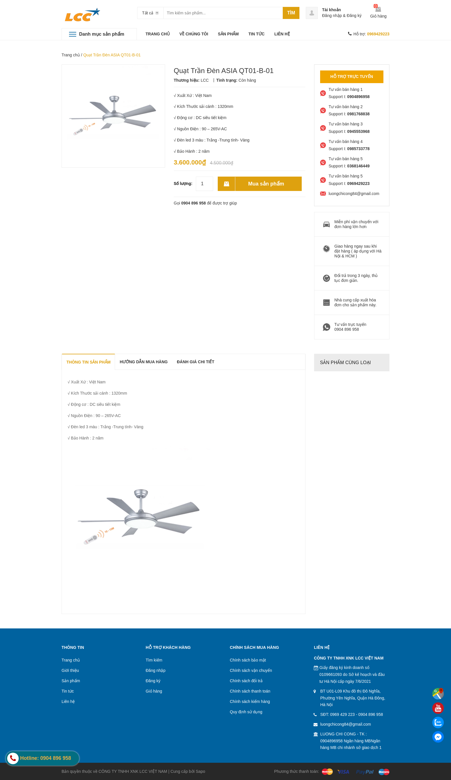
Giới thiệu (70, 670)
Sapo (200, 771)
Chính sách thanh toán (250, 691)
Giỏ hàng (154, 691)
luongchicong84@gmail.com (345, 724)
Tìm (291, 12)
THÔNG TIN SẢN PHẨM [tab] (88, 362)
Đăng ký (354, 15)
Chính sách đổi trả (246, 680)
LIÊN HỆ (282, 34)
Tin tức (68, 691)
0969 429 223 (342, 714)
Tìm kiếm (154, 660)
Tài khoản (331, 9)
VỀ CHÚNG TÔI (193, 34)
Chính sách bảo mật (248, 660)
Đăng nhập (332, 15)
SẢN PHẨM (228, 34)
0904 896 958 (193, 203)
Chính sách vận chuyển (251, 670)
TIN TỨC (257, 34)
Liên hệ (68, 701)
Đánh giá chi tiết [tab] (195, 362)
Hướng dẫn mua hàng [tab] (144, 362)
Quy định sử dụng (246, 712)
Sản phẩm (71, 680)
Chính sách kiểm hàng (250, 701)
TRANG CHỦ (158, 34)
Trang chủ (71, 55)
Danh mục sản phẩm (101, 34)
